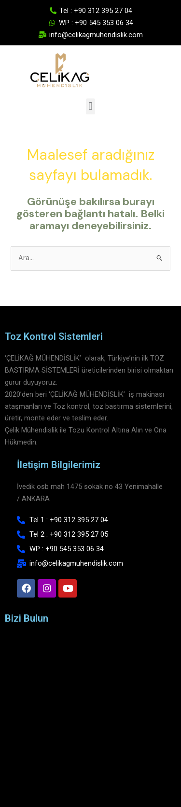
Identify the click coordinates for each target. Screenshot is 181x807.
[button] (90, 106)
